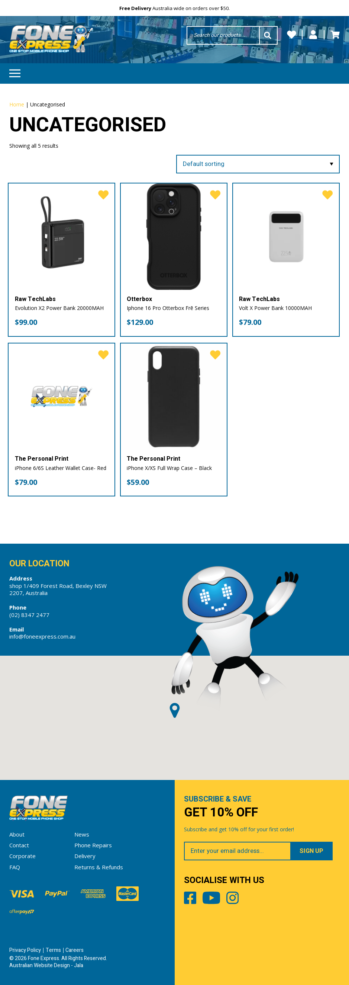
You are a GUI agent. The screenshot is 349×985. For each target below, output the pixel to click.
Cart (335, 34)
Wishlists (291, 34)
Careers (74, 950)
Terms (53, 950)
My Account (313, 34)
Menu (14, 71)
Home (16, 104)
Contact (19, 845)
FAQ (14, 867)
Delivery (85, 856)
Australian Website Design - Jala (46, 965)
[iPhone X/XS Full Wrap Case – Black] (174, 396)
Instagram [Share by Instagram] (232, 899)
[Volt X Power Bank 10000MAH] (286, 236)
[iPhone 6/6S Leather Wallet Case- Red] (61, 396)
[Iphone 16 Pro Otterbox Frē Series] (174, 236)
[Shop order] (258, 164)
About (17, 834)
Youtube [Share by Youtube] (211, 899)
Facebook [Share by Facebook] (190, 899)
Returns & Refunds (98, 867)
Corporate (22, 856)
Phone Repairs (93, 845)
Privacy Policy (25, 950)
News (81, 834)
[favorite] (103, 195)
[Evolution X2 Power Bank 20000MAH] (61, 236)
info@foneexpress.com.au (42, 636)
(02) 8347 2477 (29, 614)
